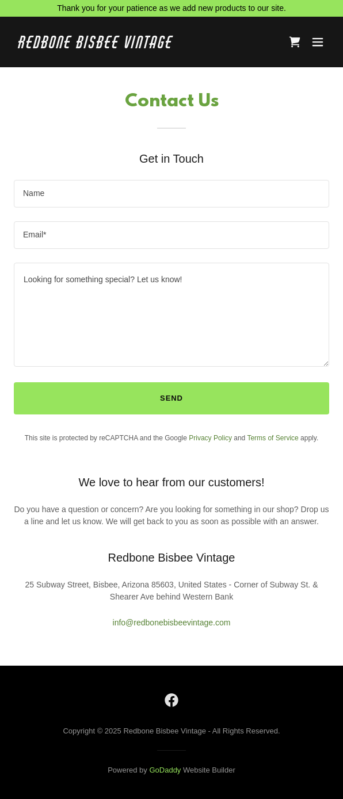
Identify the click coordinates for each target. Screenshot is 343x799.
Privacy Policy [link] (210, 438)
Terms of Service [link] (272, 438)
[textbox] (171, 194)
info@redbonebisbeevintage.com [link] (172, 622)
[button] (317, 41)
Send (171, 398)
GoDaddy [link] (165, 770)
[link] (124, 45)
